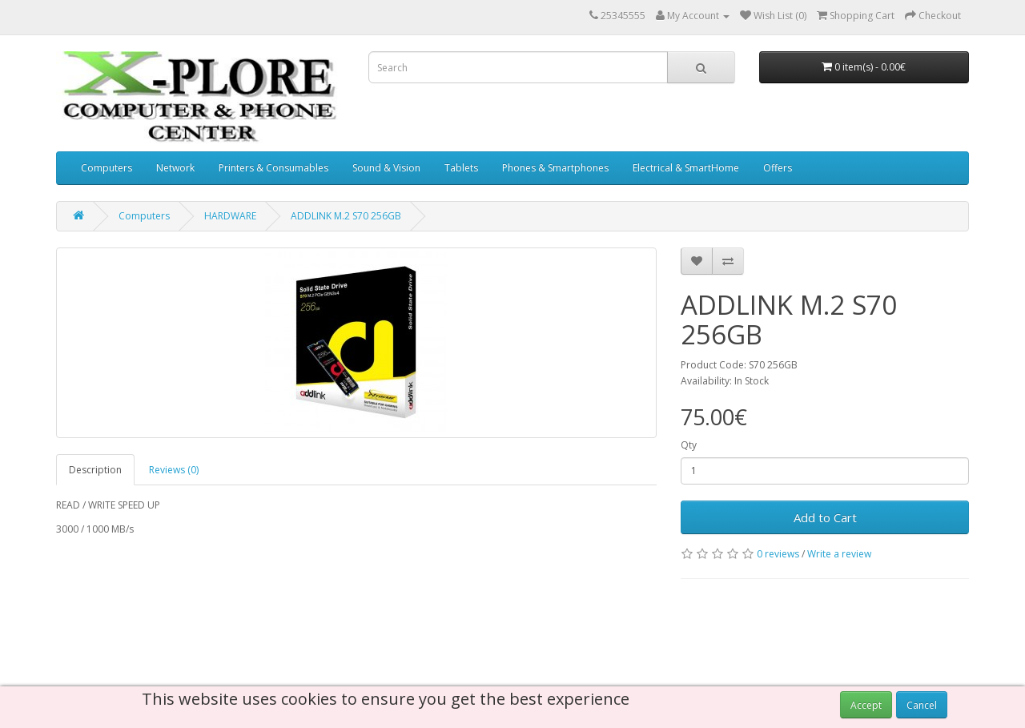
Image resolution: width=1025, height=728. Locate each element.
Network (175, 168)
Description (95, 470)
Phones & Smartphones (555, 168)
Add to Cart (825, 517)
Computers (106, 168)
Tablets (461, 168)
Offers (777, 168)
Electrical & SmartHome (686, 168)
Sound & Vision (386, 168)
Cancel (921, 705)
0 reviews (778, 554)
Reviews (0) (174, 470)
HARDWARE (230, 216)
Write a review (839, 554)
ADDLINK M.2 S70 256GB (346, 216)
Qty (689, 445)
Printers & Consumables (273, 168)
